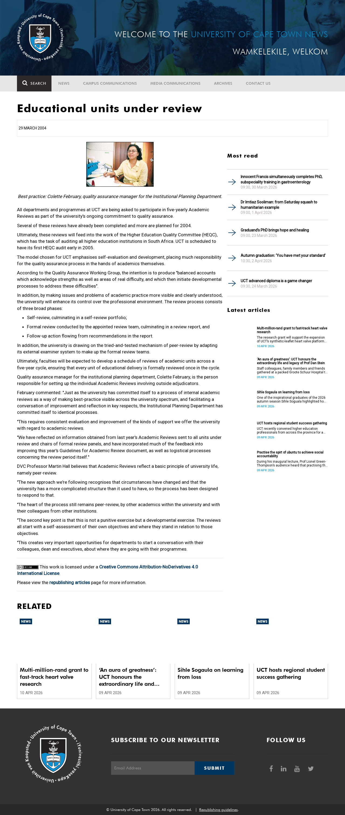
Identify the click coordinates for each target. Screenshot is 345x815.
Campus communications (110, 83)
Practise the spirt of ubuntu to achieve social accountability (290, 454)
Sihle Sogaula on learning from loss (283, 392)
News (64, 83)
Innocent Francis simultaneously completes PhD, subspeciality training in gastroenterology (281, 179)
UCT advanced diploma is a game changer (276, 281)
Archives (223, 83)
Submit (214, 768)
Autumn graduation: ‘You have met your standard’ (283, 255)
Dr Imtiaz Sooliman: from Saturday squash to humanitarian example (279, 205)
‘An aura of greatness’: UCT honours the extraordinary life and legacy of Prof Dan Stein (291, 361)
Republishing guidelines (218, 809)
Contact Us (258, 83)
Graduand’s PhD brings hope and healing (275, 230)
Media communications (175, 83)
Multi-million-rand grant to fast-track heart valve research (292, 330)
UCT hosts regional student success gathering (292, 423)
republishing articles (69, 582)
